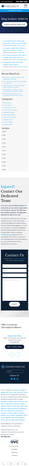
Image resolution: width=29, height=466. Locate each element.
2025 (4, 135)
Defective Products (8, 112)
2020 (4, 154)
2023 (4, 143)
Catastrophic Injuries (22, 59)
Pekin (12, 420)
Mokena (3, 406)
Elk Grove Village (6, 410)
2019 (3, 158)
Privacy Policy (14, 446)
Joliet (15, 392)
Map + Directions (15, 347)
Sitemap (14, 455)
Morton (8, 420)
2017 (4, 166)
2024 (4, 139)
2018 (3, 162)
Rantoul (14, 417)
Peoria (25, 392)
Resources (14, 452)
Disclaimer (14, 449)
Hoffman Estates (11, 404)
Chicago (10, 401)
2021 (3, 150)
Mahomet (8, 417)
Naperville (4, 408)
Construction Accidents (10, 110)
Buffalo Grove (5, 415)
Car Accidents (7, 105)
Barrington (4, 401)
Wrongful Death (8, 124)
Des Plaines (15, 410)
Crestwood (20, 401)
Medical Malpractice (9, 115)
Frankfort (9, 406)
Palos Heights (21, 404)
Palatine (12, 415)
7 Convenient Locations (14, 10)
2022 (4, 147)
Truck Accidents (8, 122)
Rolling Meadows (13, 408)
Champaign (19, 415)
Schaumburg (22, 408)
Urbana (25, 415)
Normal (3, 420)
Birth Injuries (7, 102)
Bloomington (21, 417)
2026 (4, 131)
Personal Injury (21, 45)
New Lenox (24, 406)
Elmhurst (20, 392)
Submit (14, 304)
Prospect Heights (12, 413)
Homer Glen (16, 406)
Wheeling (21, 413)
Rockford (6, 394)
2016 (3, 170)
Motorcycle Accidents (22, 66)
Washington (21, 420)
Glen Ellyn (9, 392)
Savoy (3, 417)
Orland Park (16, 390)
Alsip (15, 401)
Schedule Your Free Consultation (14, 24)
